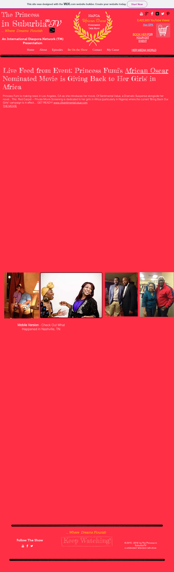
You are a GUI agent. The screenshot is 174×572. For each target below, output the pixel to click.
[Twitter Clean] (162, 13)
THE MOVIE (10, 106)
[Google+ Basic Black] (146, 13)
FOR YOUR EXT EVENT (143, 38)
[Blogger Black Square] (157, 13)
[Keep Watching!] (87, 540)
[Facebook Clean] (152, 13)
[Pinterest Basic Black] (168, 13)
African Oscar (146, 70)
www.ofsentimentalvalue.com (71, 102)
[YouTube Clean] (141, 13)
